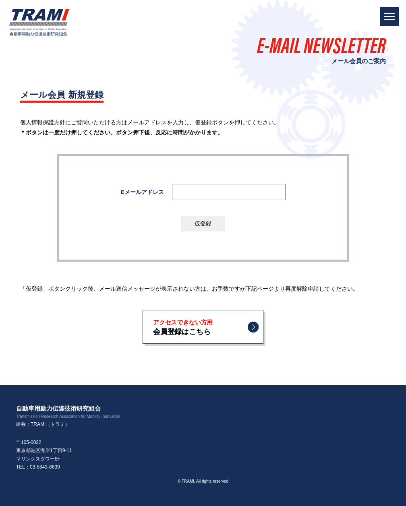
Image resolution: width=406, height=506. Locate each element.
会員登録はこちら (200, 327)
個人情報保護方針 (42, 122)
